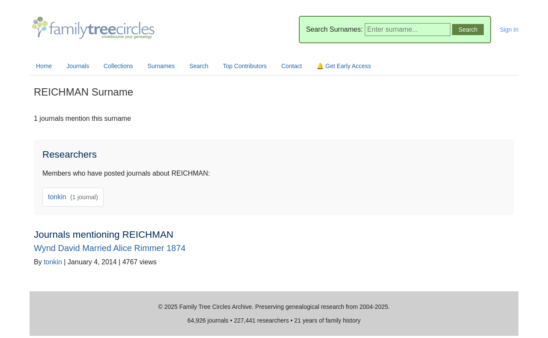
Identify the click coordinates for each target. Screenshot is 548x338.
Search (198, 66)
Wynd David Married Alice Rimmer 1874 (109, 248)
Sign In (509, 29)
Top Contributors (245, 66)
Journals (77, 66)
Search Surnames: (334, 29)
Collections (118, 66)
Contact (291, 66)
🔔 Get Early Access (343, 66)
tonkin (73, 196)
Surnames (161, 66)
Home (44, 66)
